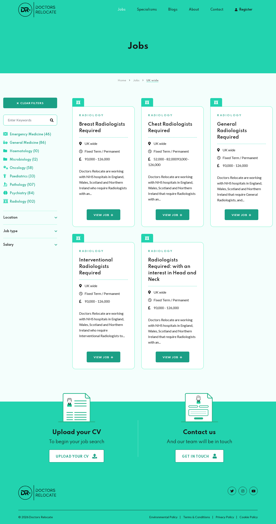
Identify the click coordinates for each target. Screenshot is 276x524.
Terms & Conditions (196, 517)
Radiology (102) (19, 201)
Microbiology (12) (20, 159)
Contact (216, 9)
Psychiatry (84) (18, 193)
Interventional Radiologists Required (96, 266)
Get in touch (199, 456)
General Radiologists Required (232, 131)
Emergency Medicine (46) (27, 134)
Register (245, 9)
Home (122, 80)
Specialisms (147, 9)
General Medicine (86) (24, 142)
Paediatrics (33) (19, 176)
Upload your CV (76, 456)
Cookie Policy (249, 517)
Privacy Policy (225, 517)
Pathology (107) (19, 184)
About (194, 9)
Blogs (172, 9)
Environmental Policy (163, 517)
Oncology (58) (18, 168)
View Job (101, 215)
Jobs (121, 9)
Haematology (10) (21, 151)
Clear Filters (30, 103)
